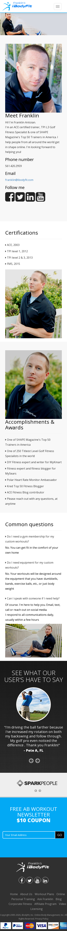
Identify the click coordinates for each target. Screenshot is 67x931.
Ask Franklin (45, 899)
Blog (59, 899)
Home (14, 894)
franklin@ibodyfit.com (19, 180)
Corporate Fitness (20, 904)
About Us (26, 894)
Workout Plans (44, 894)
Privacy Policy (41, 918)
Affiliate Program (45, 904)
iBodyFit (26, 914)
